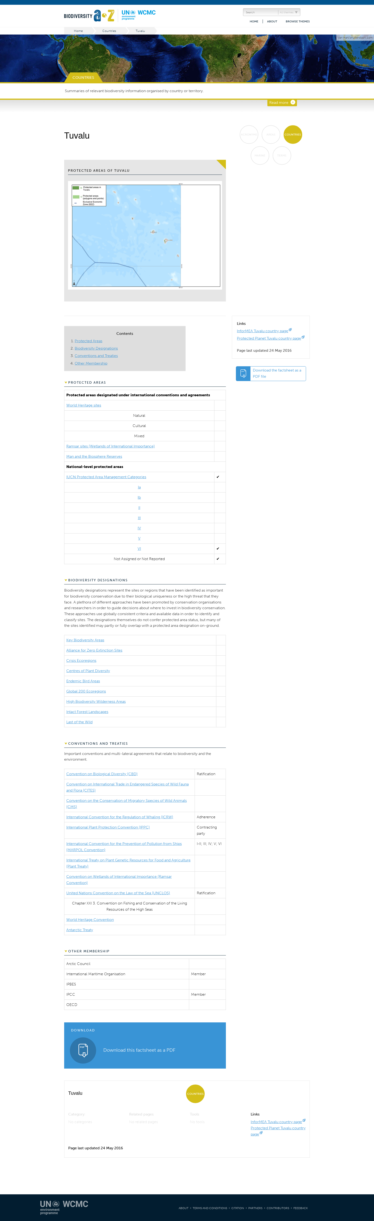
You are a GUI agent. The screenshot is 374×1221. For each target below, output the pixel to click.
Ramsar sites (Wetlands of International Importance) (110, 446)
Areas (270, 134)
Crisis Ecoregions (81, 660)
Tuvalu (140, 31)
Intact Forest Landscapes (87, 711)
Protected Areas (88, 341)
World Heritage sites (83, 405)
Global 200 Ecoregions (86, 691)
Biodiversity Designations (96, 348)
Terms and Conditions (210, 1208)
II (139, 507)
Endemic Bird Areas (83, 681)
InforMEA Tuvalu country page (262, 331)
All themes (286, 12)
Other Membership (91, 363)
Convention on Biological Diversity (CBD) (102, 774)
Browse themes (298, 21)
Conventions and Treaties (96, 355)
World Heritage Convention (90, 919)
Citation (237, 1208)
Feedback (300, 1208)
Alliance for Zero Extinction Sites (94, 650)
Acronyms (249, 134)
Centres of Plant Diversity (88, 670)
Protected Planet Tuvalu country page (269, 338)
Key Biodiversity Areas (85, 640)
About (272, 21)
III (139, 518)
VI (139, 548)
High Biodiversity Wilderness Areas (96, 701)
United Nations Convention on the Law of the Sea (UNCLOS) (118, 893)
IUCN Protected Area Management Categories (106, 477)
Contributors (278, 1208)
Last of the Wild (79, 722)
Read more (278, 102)
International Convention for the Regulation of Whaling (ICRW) (119, 817)
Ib (139, 497)
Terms (281, 155)
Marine (260, 155)
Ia (139, 487)
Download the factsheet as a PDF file (277, 373)
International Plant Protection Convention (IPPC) (108, 827)
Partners (255, 1208)
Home (254, 21)
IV (139, 528)
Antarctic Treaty (79, 930)
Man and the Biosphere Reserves (94, 456)
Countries (109, 31)
